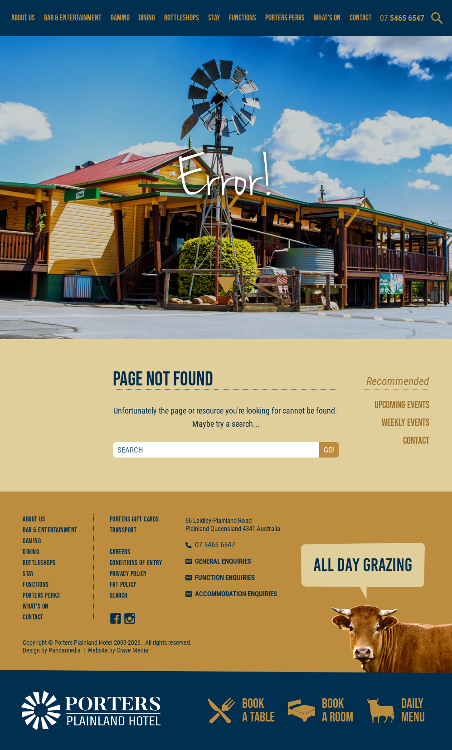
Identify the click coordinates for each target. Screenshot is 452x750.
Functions (242, 18)
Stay (214, 18)
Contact (361, 18)
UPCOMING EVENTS (401, 405)
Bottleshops (181, 18)
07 (199, 545)
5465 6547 (219, 545)
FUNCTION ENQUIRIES (225, 578)
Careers (120, 552)
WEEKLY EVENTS (405, 423)
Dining (147, 18)
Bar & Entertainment (73, 18)
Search (119, 595)
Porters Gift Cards (134, 519)
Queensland (225, 529)
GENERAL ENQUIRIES (223, 561)
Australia (268, 529)
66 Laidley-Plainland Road (218, 520)
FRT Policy (123, 584)
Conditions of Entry (136, 563)
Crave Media (132, 650)
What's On (327, 18)
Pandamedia (65, 650)
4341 (249, 529)
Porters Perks (285, 18)
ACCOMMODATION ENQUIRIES (236, 594)
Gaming (120, 18)
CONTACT (416, 441)
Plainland (197, 529)
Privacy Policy (128, 574)
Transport (123, 530)
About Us (23, 18)
